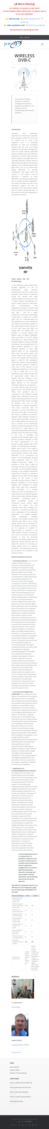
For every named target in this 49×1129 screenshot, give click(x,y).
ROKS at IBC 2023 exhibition (19, 1092)
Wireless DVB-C (15, 1070)
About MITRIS (14, 1067)
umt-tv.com (14, 19)
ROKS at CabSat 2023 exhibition (20, 1097)
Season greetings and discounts (20, 1087)
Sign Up (26, 37)
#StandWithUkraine (16, 1101)
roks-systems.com (16, 25)
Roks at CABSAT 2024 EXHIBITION (21, 1083)
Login (21, 37)
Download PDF (16, 1052)
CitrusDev (28, 1121)
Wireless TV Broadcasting (18, 1073)
